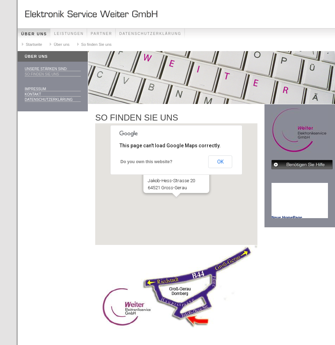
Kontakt (33, 94)
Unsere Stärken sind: (46, 69)
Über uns (34, 34)
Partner (101, 34)
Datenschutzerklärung (150, 34)
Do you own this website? (146, 161)
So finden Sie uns (96, 44)
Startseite (34, 44)
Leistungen (69, 34)
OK (220, 162)
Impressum (35, 89)
